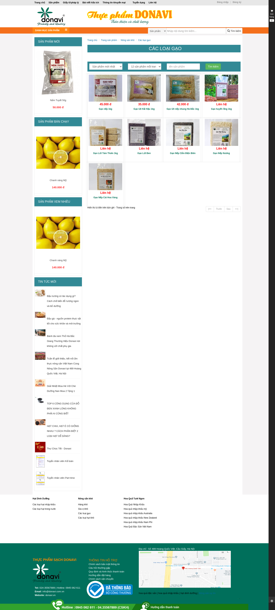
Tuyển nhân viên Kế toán (60, 461)
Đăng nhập (222, 2)
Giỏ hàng (272, 16)
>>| (236, 209)
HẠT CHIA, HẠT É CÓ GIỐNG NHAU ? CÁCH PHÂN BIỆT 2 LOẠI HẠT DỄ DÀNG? (63, 431)
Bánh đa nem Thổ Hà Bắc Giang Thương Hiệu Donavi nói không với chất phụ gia (63, 341)
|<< (209, 209)
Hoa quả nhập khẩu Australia (138, 513)
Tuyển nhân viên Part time (61, 477)
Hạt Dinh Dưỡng (41, 498)
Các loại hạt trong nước (44, 509)
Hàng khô (83, 504)
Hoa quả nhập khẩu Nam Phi (138, 522)
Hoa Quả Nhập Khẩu (134, 504)
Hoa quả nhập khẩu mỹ (135, 509)
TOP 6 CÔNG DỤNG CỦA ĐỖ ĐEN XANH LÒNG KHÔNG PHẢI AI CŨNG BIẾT (63, 408)
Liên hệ (152, 2)
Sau (228, 209)
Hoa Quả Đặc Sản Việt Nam (137, 526)
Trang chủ (39, 2)
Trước (219, 209)
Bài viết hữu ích (90, 2)
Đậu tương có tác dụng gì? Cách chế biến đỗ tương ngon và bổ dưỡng (63, 301)
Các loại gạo (144, 40)
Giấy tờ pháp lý (71, 2)
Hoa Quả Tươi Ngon (134, 498)
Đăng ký (237, 2)
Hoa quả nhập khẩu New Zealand (140, 518)
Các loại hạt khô (86, 518)
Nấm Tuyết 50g (58, 100)
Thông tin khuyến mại (114, 2)
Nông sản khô (127, 40)
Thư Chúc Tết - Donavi (59, 448)
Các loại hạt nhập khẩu (44, 504)
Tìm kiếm (234, 31)
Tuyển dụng (139, 2)
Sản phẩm (54, 2)
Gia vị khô (83, 509)
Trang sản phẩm (109, 40)
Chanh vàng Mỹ (58, 180)
